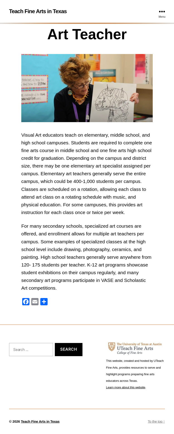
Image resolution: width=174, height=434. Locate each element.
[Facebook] (25, 302)
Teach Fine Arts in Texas (38, 11)
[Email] (34, 302)
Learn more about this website (125, 387)
